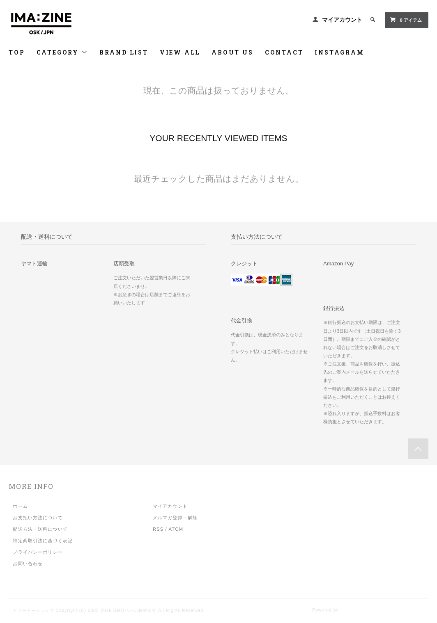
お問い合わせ (28, 563)
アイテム (405, 19)
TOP (17, 52)
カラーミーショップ (33, 610)
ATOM (175, 529)
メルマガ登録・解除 (175, 517)
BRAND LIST (123, 52)
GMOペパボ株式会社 (134, 610)
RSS (158, 529)
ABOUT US (232, 52)
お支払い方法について (37, 517)
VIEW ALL (180, 52)
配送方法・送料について (40, 529)
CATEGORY (62, 52)
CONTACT (284, 52)
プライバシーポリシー (37, 552)
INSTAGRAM (339, 52)
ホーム (20, 506)
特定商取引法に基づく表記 (42, 540)
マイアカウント (342, 19)
